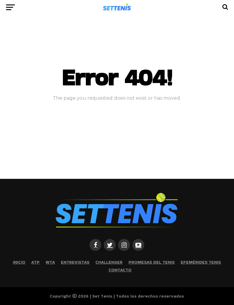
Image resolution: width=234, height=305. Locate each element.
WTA (50, 262)
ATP (35, 262)
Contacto (120, 270)
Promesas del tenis (151, 262)
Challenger (109, 262)
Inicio (19, 262)
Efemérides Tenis (201, 262)
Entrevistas (75, 262)
